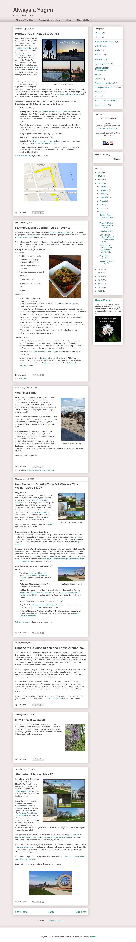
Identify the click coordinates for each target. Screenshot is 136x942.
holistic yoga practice (23, 791)
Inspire (97, 50)
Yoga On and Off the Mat (105, 101)
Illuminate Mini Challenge (105, 42)
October (103, 194)
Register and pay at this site (43, 141)
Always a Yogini (33, 10)
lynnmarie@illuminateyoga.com (108, 126)
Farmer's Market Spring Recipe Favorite (42, 227)
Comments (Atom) (56, 920)
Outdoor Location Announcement (102, 69)
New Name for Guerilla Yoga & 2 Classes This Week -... (106, 238)
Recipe (24, 379)
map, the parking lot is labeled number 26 (59, 837)
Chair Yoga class (54, 699)
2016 (100, 183)
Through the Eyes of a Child (39, 470)
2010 (100, 287)
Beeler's (46, 358)
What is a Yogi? (26, 392)
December (104, 186)
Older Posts (81, 912)
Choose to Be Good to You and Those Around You (50, 648)
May (102, 212)
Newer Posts (21, 912)
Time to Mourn (102, 300)
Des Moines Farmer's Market (58, 232)
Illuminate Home (84, 20)
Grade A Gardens (21, 237)
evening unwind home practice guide (69, 94)
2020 (100, 172)
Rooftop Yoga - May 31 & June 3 (37, 33)
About (68, 20)
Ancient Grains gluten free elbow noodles (42, 352)
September (104, 197)
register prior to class (23, 847)
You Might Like (101, 105)
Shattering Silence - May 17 (34, 774)
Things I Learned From (104, 83)
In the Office (100, 46)
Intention (98, 55)
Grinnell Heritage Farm (35, 235)
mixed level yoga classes (25, 48)
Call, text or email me (23, 156)
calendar (49, 524)
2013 (100, 276)
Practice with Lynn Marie (49, 20)
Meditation (99, 59)
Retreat (98, 79)
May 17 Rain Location (30, 719)
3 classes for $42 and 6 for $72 (46, 143)
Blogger (92, 937)
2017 (100, 179)
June (102, 208)
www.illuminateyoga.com (107, 128)
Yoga (53, 470)
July (102, 205)
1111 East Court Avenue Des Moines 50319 (37, 592)
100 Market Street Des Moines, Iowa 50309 (56, 112)
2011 (100, 284)
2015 (100, 269)
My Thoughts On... (102, 63)
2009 (100, 291)
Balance (24, 470)
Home (51, 912)
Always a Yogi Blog (24, 20)
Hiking (97, 37)
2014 (100, 273)
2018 (100, 176)
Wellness (98, 92)
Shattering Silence (36, 573)
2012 (100, 280)
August (103, 201)
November (104, 190)
